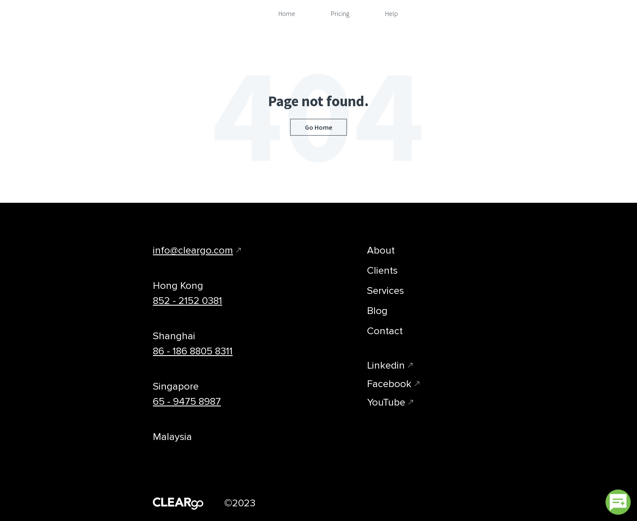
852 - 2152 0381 (187, 301)
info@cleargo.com (193, 250)
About (381, 250)
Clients (382, 270)
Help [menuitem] (391, 13)
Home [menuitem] (286, 13)
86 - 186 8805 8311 (193, 351)
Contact (385, 331)
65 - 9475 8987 (187, 401)
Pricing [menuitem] (340, 13)
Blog (377, 311)
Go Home (318, 127)
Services (385, 291)
